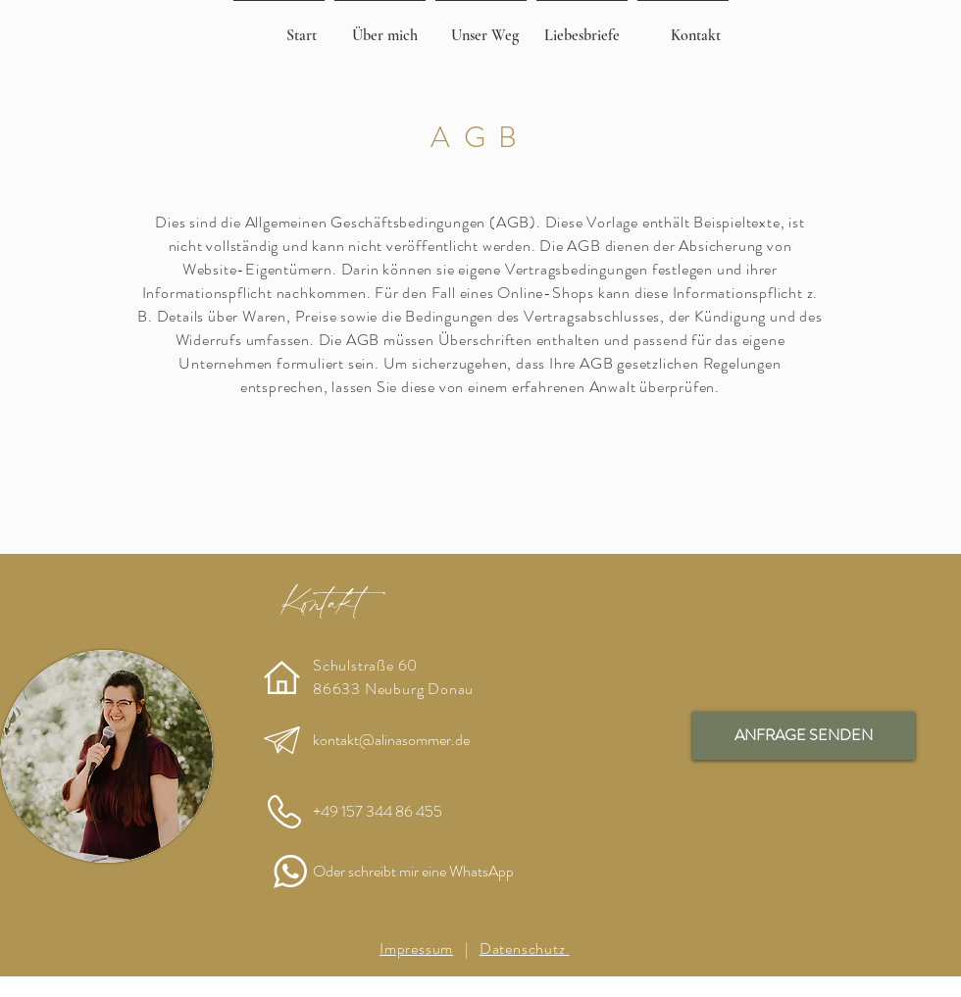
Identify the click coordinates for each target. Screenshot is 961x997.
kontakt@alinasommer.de (391, 739)
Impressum (416, 948)
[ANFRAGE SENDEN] (803, 736)
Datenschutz (525, 948)
